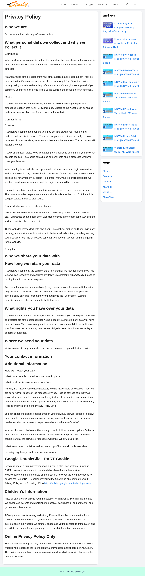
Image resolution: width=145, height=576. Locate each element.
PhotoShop (108, 197)
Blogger (89, 4)
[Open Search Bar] (127, 4)
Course (77, 4)
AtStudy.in (80, 571)
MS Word (107, 192)
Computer (108, 176)
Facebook (102, 4)
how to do (116, 4)
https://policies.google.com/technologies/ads (67, 483)
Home (63, 4)
